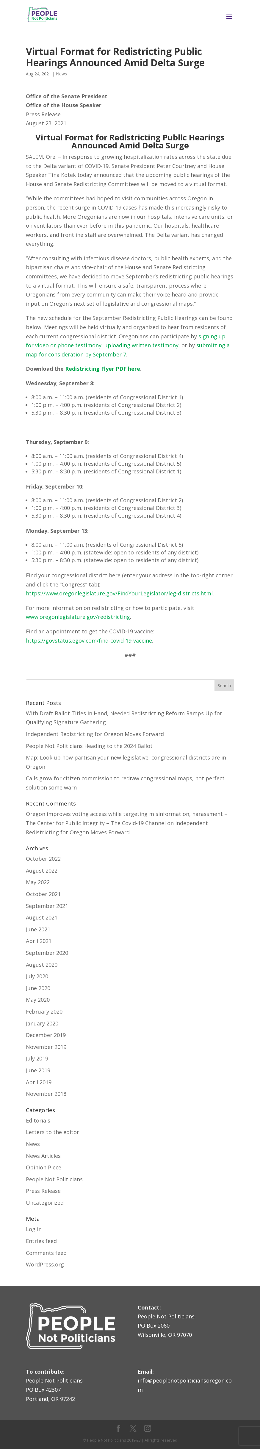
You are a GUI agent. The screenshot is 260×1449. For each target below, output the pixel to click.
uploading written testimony (141, 345)
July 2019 (37, 1058)
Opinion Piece (43, 1167)
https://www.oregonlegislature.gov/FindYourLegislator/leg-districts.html (119, 593)
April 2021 (38, 940)
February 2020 (44, 1011)
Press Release (43, 1190)
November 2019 (46, 1046)
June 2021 (38, 929)
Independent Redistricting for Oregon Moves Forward (95, 734)
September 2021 (47, 905)
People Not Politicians (54, 1179)
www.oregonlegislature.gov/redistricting (78, 616)
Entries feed (41, 1241)
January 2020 (42, 1023)
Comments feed (46, 1252)
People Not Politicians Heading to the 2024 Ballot (89, 745)
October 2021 (43, 894)
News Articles (43, 1155)
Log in (34, 1229)
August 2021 (41, 917)
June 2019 (38, 1070)
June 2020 (38, 988)
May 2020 (38, 999)
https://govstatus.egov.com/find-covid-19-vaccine (89, 640)
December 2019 (46, 1035)
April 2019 (38, 1082)
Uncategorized (45, 1202)
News (61, 74)
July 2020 (37, 976)
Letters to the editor (52, 1132)
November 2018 (46, 1093)
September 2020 (47, 952)
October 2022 (43, 858)
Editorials (38, 1120)
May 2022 (38, 882)
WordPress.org (45, 1264)
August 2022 (41, 870)
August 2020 (41, 964)
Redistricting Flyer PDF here (102, 368)
